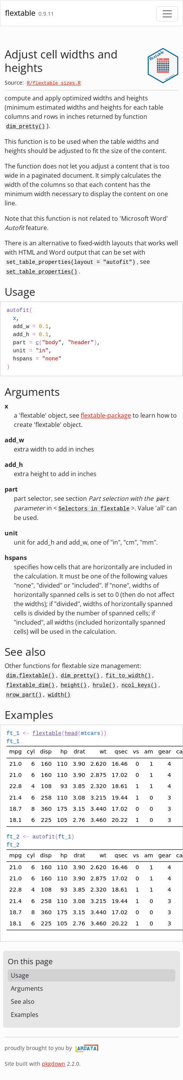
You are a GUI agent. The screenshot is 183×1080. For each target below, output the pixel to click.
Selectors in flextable (94, 509)
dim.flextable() (30, 676)
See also (23, 1001)
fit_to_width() (128, 676)
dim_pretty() (25, 126)
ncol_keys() (139, 685)
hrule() (104, 685)
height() (74, 685)
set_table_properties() (41, 272)
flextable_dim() (30, 685)
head (71, 733)
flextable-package (106, 415)
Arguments (27, 988)
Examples (24, 1014)
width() (59, 695)
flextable (20, 13)
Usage (20, 975)
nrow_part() (24, 695)
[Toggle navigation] (167, 14)
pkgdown (53, 1063)
